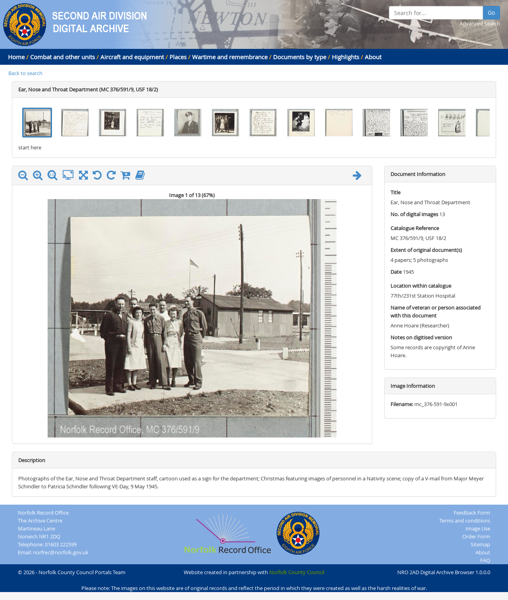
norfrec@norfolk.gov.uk (61, 552)
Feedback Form (472, 512)
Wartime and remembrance (229, 57)
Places (178, 57)
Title (395, 192)
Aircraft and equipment (132, 57)
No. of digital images (414, 214)
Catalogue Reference (415, 228)
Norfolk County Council (296, 572)
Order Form (476, 536)
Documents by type (299, 57)
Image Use (478, 528)
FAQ (485, 560)
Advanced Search (480, 23)
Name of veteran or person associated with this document (436, 311)
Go (491, 12)
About (373, 57)
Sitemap (480, 544)
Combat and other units (62, 57)
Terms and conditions (464, 520)
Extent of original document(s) (426, 250)
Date (396, 271)
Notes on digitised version (421, 337)
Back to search (25, 73)
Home (16, 57)
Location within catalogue (421, 285)
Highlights (345, 57)
